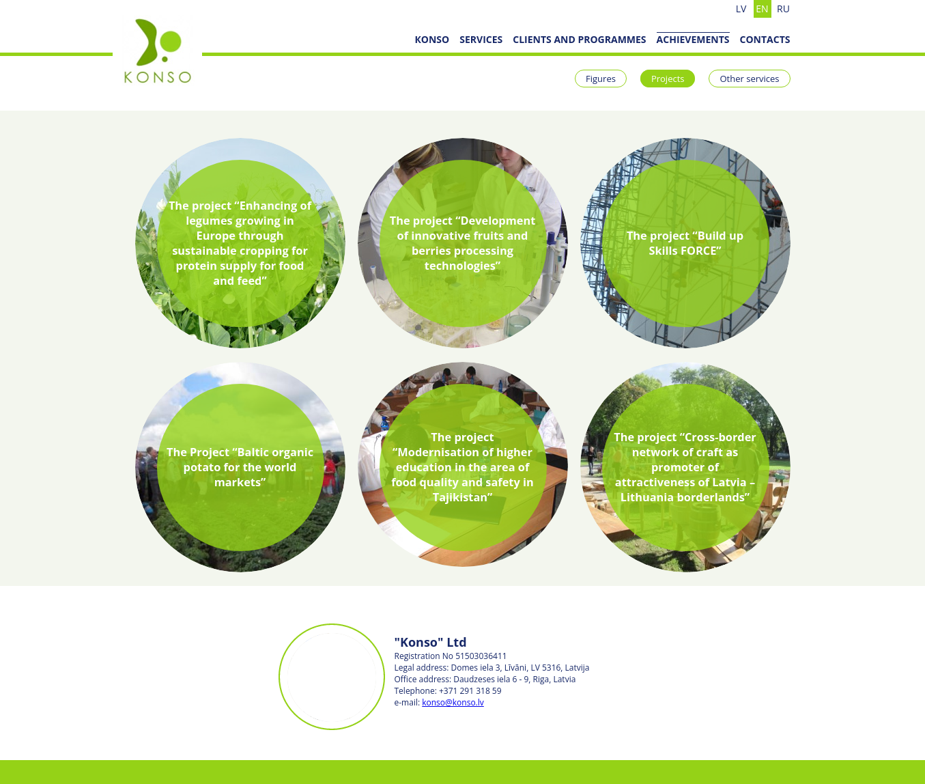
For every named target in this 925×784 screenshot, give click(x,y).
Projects (668, 78)
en (762, 8)
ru (783, 8)
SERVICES (480, 39)
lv (741, 8)
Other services (749, 78)
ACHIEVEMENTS (693, 39)
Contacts (765, 39)
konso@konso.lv (453, 702)
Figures (601, 78)
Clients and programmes (579, 39)
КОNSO (431, 39)
